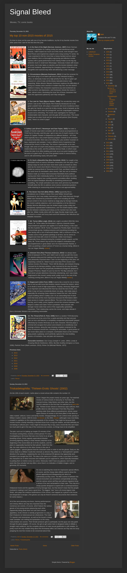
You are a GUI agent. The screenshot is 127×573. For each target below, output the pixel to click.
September (111, 114)
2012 (15, 358)
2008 (15, 369)
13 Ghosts (41, 418)
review (47, 248)
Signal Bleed (30, 12)
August (110, 119)
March (110, 133)
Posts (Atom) (23, 549)
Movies (17, 378)
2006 (108, 165)
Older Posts (75, 546)
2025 (108, 55)
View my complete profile (106, 40)
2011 (15, 361)
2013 (15, 355)
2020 (108, 69)
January (110, 139)
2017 (108, 77)
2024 (108, 57)
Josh (102, 34)
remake (56, 418)
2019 (108, 72)
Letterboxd (92, 52)
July (109, 122)
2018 (108, 75)
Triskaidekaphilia (25, 540)
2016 (108, 80)
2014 (15, 353)
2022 (108, 63)
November (111, 109)
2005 (108, 168)
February (111, 136)
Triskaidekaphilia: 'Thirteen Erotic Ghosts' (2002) (38, 388)
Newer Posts (14, 546)
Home (45, 546)
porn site (76, 404)
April (109, 130)
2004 (108, 171)
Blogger (72, 562)
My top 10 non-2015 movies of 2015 (31, 35)
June (109, 125)
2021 (108, 66)
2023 (108, 60)
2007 (108, 162)
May (109, 128)
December (111, 86)
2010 (15, 363)
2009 (15, 366)
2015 (108, 83)
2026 (108, 52)
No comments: (45, 375)
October (110, 111)
